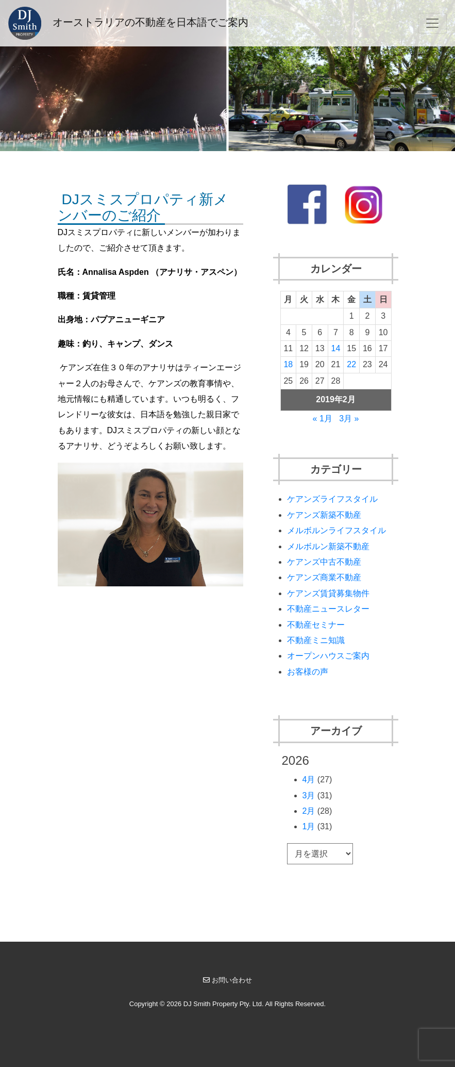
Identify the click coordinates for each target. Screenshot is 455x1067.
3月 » (349, 418)
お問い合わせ (227, 980)
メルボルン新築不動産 (328, 546)
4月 (308, 779)
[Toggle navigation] (432, 23)
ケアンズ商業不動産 (324, 577)
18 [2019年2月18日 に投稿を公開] (288, 364)
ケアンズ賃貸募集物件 (328, 593)
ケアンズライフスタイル (332, 499)
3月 (308, 795)
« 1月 (322, 418)
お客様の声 (307, 671)
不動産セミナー (316, 624)
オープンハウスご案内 (328, 655)
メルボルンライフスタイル (336, 530)
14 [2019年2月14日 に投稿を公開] (336, 348)
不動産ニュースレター (328, 608)
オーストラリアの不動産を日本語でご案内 (128, 23)
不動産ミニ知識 (316, 640)
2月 (308, 811)
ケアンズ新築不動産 (324, 515)
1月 (308, 826)
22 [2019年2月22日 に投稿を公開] (351, 364)
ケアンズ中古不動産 (324, 561)
